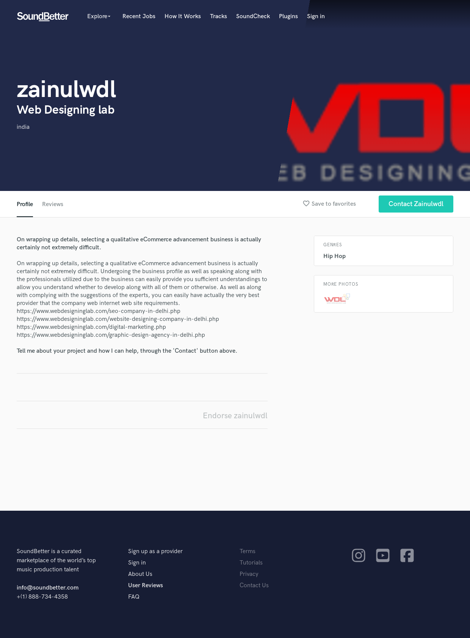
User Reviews (145, 585)
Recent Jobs (138, 16)
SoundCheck (253, 16)
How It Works (182, 16)
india (23, 127)
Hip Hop (334, 256)
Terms (247, 551)
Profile (25, 204)
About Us (140, 574)
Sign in (316, 16)
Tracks (218, 16)
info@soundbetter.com (47, 587)
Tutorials (251, 562)
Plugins (288, 16)
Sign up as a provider (155, 551)
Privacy (249, 574)
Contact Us (254, 585)
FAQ (133, 596)
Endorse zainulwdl (235, 416)
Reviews (52, 204)
